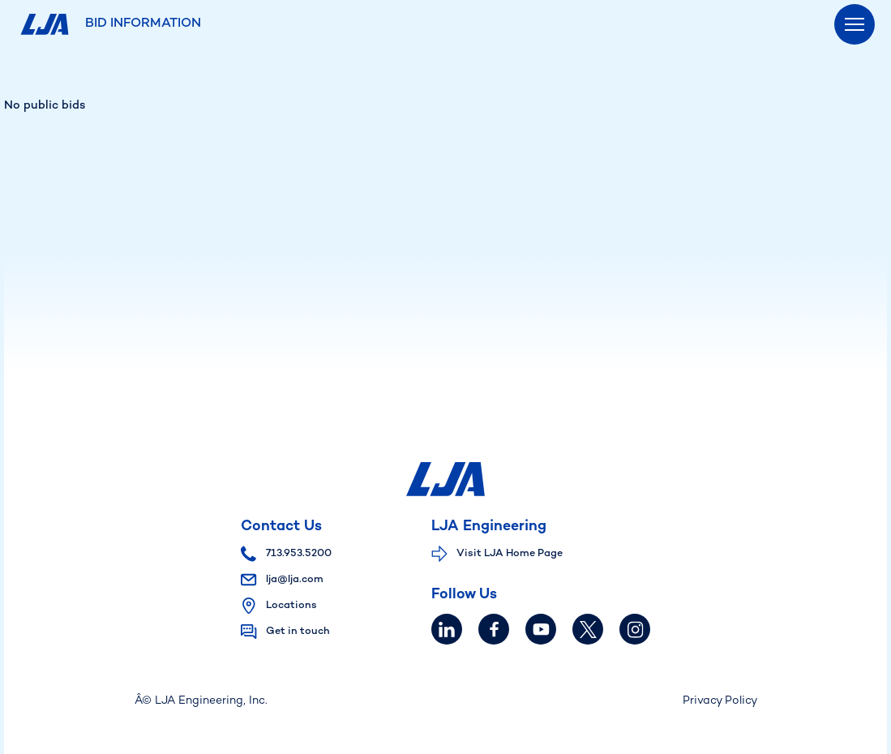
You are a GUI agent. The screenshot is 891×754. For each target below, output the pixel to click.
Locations (291, 605)
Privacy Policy (720, 701)
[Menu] (854, 24)
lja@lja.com (282, 579)
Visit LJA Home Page (509, 553)
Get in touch (298, 631)
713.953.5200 (286, 553)
